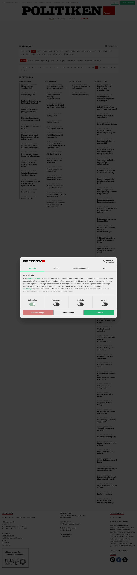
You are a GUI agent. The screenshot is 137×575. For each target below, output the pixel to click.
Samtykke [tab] (32, 268)
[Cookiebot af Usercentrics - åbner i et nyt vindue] (105, 261)
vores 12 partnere (34, 278)
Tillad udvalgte (68, 313)
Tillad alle (99, 313)
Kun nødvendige (37, 313)
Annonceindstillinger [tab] (80, 268)
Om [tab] (104, 268)
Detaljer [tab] (57, 268)
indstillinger (28, 289)
